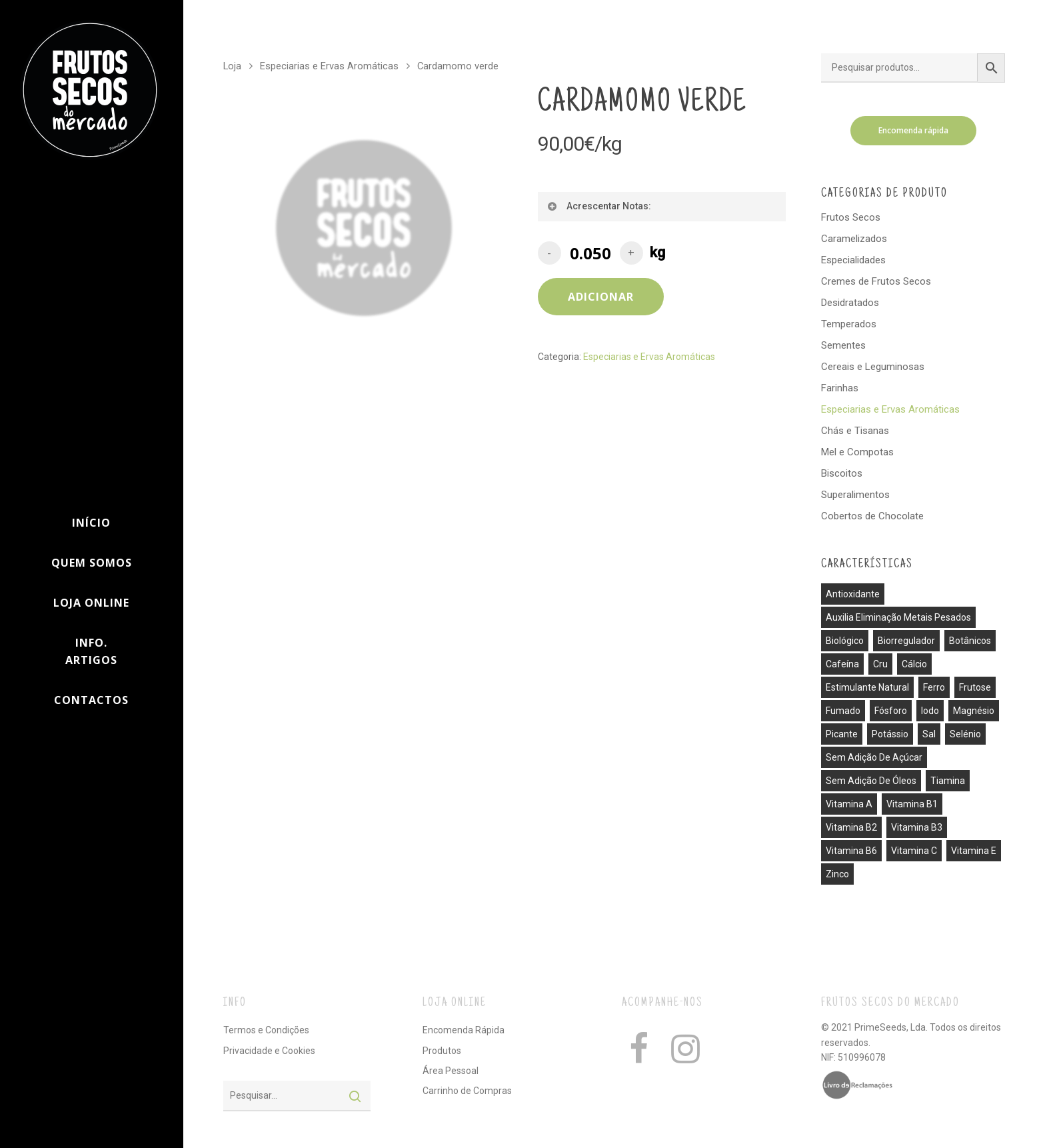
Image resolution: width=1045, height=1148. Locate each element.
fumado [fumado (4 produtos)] (843, 710)
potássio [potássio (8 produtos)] (890, 734)
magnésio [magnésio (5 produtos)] (973, 710)
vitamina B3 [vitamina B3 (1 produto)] (916, 827)
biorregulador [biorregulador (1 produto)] (906, 640)
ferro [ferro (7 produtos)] (934, 687)
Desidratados (850, 303)
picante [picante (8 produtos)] (842, 734)
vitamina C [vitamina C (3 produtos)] (914, 850)
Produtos (442, 1050)
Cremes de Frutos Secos (876, 281)
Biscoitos (841, 473)
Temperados (848, 324)
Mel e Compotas (857, 452)
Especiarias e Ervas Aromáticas (329, 66)
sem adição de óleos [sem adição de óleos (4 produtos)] (871, 780)
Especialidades (853, 260)
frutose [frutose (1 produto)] (975, 687)
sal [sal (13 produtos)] (929, 734)
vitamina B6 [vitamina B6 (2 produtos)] (851, 850)
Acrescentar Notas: (598, 206)
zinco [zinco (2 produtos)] (837, 874)
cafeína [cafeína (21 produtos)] (842, 664)
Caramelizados (854, 239)
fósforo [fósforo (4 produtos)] (890, 710)
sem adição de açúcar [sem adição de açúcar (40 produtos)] (874, 757)
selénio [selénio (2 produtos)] (965, 734)
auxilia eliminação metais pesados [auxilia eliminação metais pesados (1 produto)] (898, 617)
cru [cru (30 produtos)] (880, 664)
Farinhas (839, 388)
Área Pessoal (451, 1070)
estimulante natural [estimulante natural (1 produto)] (867, 687)
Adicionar (601, 296)
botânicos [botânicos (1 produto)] (970, 640)
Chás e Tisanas (855, 431)
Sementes (843, 345)
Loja (232, 66)
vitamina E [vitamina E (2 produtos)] (973, 850)
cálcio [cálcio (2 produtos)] (914, 664)
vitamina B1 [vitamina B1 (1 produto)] (912, 804)
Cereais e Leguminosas (872, 367)
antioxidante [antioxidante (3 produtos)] (853, 594)
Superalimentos (855, 495)
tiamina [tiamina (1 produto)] (947, 780)
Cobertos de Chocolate (872, 516)
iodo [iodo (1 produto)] (930, 710)
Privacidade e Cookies (269, 1050)
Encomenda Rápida (464, 1030)
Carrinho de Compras (467, 1090)
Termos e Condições (266, 1030)
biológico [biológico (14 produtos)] (845, 640)
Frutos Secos (850, 217)
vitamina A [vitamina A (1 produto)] (849, 804)
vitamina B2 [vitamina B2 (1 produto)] (851, 827)
